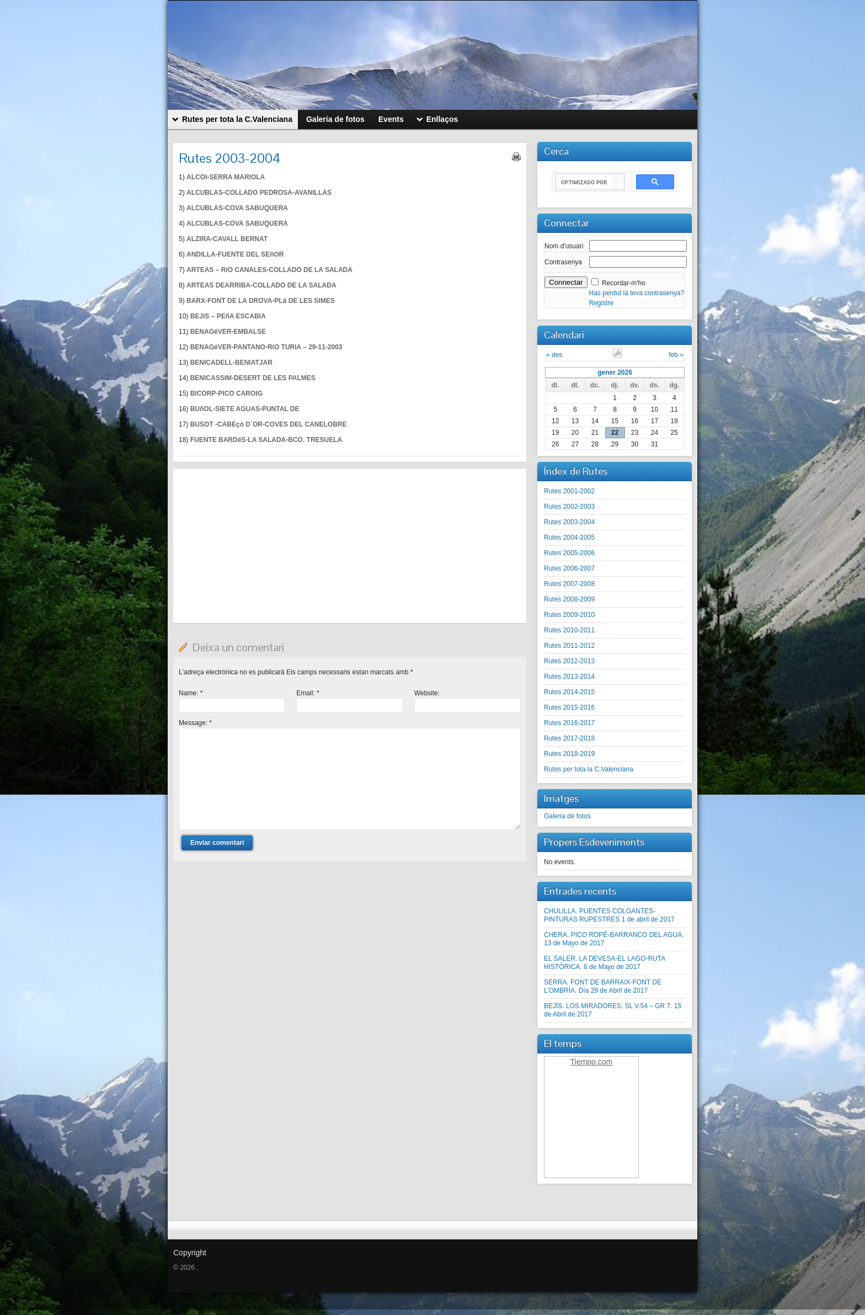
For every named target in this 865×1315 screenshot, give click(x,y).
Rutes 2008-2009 (569, 599)
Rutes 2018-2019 (569, 754)
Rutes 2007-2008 (569, 584)
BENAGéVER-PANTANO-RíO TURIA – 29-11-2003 (266, 347)
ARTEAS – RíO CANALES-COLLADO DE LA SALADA (269, 270)
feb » (676, 355)
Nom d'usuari (563, 246)
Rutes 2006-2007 (569, 568)
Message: (195, 723)
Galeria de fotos (567, 816)
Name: (190, 693)
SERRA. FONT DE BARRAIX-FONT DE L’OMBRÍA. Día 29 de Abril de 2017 (602, 986)
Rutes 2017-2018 (569, 738)
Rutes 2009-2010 (569, 615)
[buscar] (586, 182)
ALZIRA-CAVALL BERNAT (227, 239)
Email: (307, 693)
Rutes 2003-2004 (569, 522)
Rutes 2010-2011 (569, 630)
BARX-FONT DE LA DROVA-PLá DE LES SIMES (260, 301)
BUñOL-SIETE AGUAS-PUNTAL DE (245, 409)
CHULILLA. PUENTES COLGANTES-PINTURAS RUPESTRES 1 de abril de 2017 (609, 915)
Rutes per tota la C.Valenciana (588, 769)
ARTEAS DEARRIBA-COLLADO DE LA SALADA (261, 285)
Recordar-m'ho (623, 283)
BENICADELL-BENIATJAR (231, 362)
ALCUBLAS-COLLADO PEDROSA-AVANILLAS (259, 192)
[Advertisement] (350, 546)
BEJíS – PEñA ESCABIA (228, 316)
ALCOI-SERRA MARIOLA (225, 177)
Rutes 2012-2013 (569, 661)
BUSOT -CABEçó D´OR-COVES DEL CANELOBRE (268, 424)
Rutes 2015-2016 (569, 707)
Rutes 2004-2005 (569, 537)
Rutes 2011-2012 (569, 645)
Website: (427, 693)
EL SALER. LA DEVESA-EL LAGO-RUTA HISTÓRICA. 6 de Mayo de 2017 (604, 963)
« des (554, 355)
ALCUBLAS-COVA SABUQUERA (237, 208)
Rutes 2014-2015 (569, 692)
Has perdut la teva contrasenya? (637, 293)
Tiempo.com (591, 1061)
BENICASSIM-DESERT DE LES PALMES (253, 378)
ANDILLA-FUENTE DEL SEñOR (235, 254)
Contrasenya (563, 262)
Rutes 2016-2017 (569, 723)
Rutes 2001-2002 (569, 491)
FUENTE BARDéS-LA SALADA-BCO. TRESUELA (266, 440)
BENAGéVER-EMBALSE (228, 332)
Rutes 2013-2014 (569, 676)
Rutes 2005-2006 (569, 553)
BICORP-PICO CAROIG (226, 393)
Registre (601, 303)
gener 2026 (614, 372)
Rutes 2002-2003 (569, 506)
